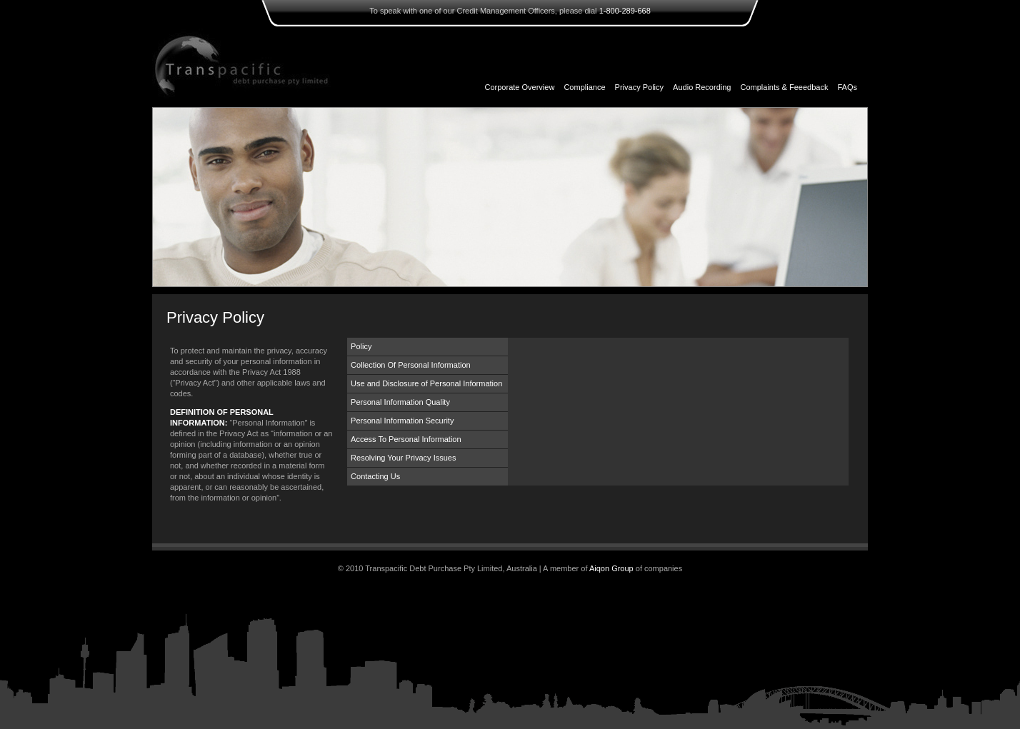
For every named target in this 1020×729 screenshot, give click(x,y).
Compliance (584, 87)
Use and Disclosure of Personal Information (426, 383)
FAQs (847, 87)
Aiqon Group (611, 568)
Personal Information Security (402, 420)
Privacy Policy (639, 87)
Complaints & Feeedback (785, 87)
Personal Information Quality (400, 402)
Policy (361, 346)
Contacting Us (375, 476)
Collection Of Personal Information (411, 365)
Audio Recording (702, 87)
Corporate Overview (520, 87)
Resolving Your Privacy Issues (403, 457)
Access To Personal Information (406, 439)
